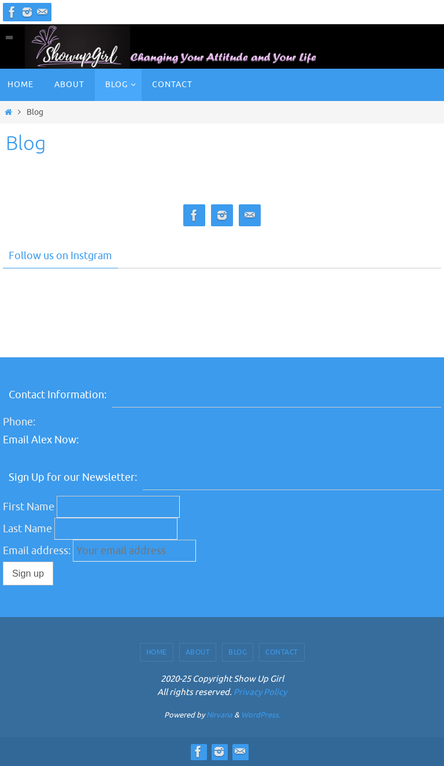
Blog (237, 652)
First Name (28, 506)
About (198, 652)
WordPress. (260, 715)
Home (156, 652)
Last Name (27, 528)
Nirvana (219, 715)
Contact (281, 652)
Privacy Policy (260, 692)
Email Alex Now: (41, 440)
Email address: (38, 550)
